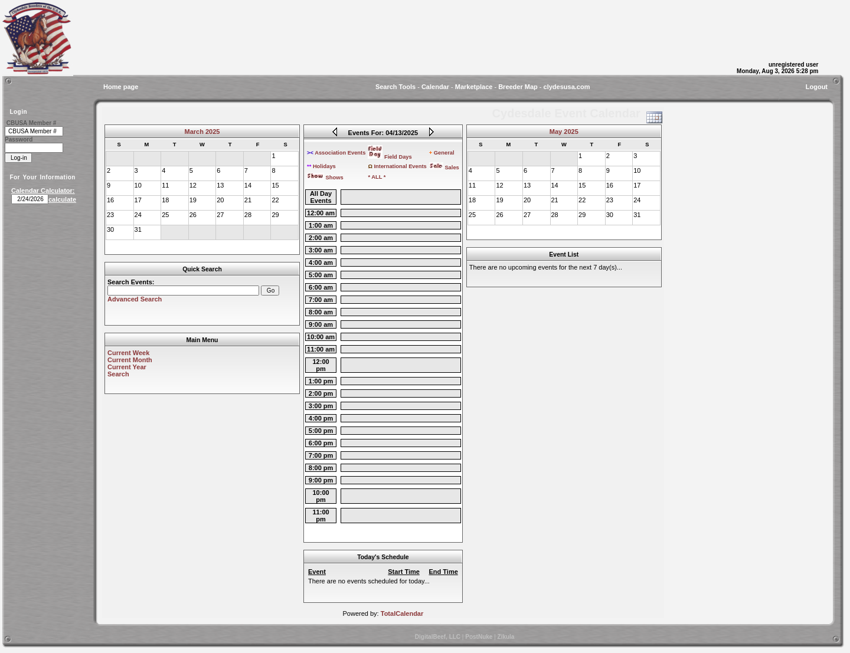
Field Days (389, 157)
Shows (325, 178)
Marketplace (474, 86)
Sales (444, 167)
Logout (817, 86)
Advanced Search (134, 299)
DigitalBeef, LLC (437, 637)
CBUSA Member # (31, 123)
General (442, 153)
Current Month (129, 359)
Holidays (321, 166)
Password (18, 139)
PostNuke (478, 637)
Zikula (506, 637)
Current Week (128, 352)
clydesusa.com (567, 86)
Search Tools (395, 86)
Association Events (336, 153)
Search (118, 374)
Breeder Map (518, 86)
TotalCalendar (402, 613)
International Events (397, 166)
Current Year (126, 366)
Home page (120, 86)
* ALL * (376, 177)
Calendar (435, 86)
